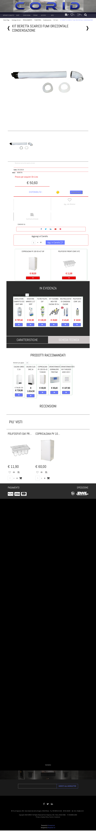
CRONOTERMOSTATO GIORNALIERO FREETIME (56, 369)
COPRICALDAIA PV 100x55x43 (47, 433)
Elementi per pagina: (18, 295)
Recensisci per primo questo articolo (25, 163)
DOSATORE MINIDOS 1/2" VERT (30, 301)
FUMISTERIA (37, 20)
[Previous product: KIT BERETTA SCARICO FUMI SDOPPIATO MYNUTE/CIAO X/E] (8, 28)
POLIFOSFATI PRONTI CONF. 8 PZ (69, 251)
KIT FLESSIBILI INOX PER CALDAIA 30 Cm (54, 301)
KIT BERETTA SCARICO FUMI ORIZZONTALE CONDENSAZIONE (76, 20)
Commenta (48, 765)
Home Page (6, 20)
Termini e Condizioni (54, 817)
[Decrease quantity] (37, 242)
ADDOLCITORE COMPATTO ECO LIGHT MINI (19, 301)
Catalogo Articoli (16, 20)
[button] (48, 83)
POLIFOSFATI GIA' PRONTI (20, 433)
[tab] (27, 339)
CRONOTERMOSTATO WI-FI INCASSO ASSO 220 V (68, 369)
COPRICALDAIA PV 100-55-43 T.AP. (33, 251)
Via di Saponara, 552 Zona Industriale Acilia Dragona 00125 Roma (31, 811)
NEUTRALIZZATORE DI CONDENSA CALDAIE (66, 301)
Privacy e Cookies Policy (42, 817)
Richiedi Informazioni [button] (76, 192)
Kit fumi (56, 20)
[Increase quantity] (41, 242)
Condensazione (47, 20)
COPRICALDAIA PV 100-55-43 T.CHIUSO (42, 369)
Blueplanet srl (51, 828)
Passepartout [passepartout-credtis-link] (51, 825)
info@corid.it (80, 811)
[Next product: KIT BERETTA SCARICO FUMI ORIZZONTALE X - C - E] (87, 28)
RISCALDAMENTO (27, 20)
